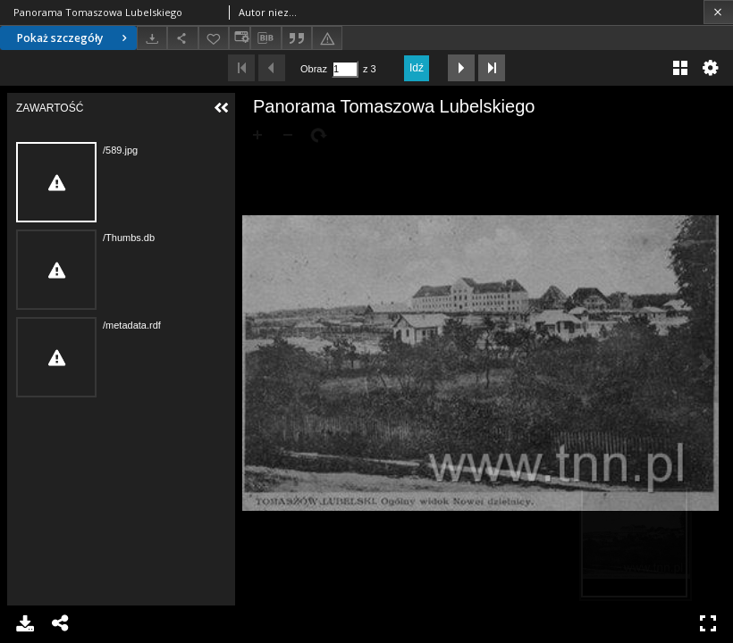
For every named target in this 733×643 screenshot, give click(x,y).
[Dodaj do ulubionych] (213, 38)
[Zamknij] (718, 12)
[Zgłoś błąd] (327, 38)
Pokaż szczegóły (74, 38)
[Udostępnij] (182, 38)
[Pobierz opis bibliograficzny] (265, 38)
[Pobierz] (152, 38)
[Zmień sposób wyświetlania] (239, 38)
